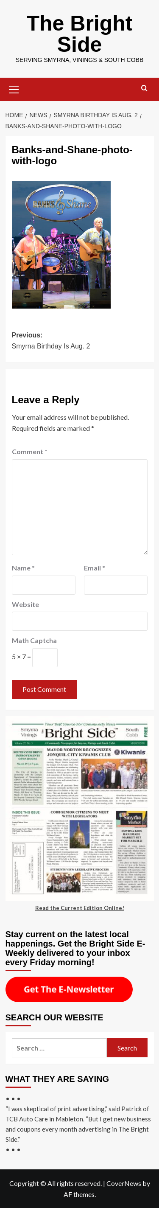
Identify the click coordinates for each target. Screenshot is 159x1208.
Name (23, 568)
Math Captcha (34, 640)
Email (94, 568)
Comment (29, 451)
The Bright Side (80, 33)
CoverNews (123, 1183)
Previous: (80, 341)
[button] (14, 88)
